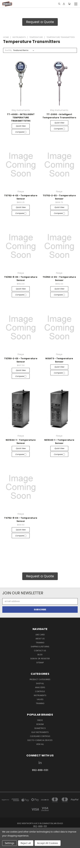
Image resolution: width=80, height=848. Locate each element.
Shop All (40, 683)
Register (45, 658)
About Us (40, 638)
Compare (20, 132)
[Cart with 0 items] (69, 4)
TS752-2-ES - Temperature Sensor (59, 197)
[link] (40, 779)
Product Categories (40, 679)
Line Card (40, 634)
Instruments (40, 695)
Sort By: (8, 50)
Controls (40, 691)
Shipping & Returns (40, 646)
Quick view (21, 126)
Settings (9, 843)
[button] (40, 22)
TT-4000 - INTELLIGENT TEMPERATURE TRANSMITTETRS (21, 117)
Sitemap (40, 662)
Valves (40, 699)
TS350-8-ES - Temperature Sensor (20, 278)
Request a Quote (40, 22)
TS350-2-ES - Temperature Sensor (20, 360)
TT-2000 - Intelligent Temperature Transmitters (59, 116)
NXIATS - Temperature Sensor (59, 360)
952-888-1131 (40, 770)
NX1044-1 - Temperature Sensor (21, 441)
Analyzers (40, 687)
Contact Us (40, 650)
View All (40, 744)
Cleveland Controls (40, 736)
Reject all (26, 843)
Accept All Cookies (47, 843)
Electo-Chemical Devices (40, 740)
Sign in (33, 658)
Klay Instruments (40, 732)
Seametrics (40, 728)
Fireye (40, 720)
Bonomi (40, 724)
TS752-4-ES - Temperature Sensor (20, 197)
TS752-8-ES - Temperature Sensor (20, 519)
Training (40, 642)
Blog (40, 654)
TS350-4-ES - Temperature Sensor (59, 278)
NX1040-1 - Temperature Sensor (59, 441)
